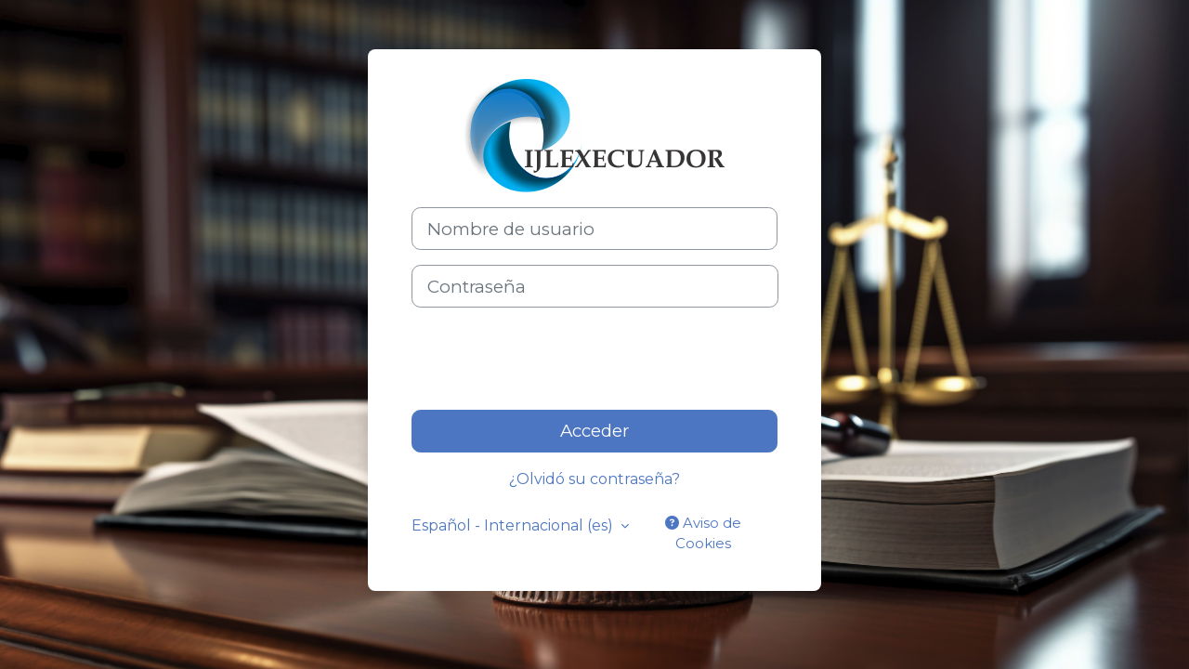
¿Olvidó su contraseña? (594, 479)
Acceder (594, 430)
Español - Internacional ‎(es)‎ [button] (514, 525)
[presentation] (553, 358)
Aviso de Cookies (703, 533)
